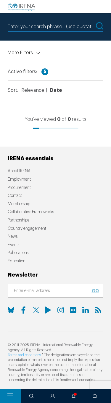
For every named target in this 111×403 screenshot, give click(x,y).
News (12, 237)
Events (13, 245)
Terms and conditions (24, 355)
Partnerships (18, 220)
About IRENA (19, 171)
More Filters (20, 52)
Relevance (32, 90)
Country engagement (27, 229)
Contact (15, 196)
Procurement (19, 188)
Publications (18, 253)
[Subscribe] (52, 291)
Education (16, 261)
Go (95, 291)
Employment (19, 179)
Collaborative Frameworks (31, 212)
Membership (19, 204)
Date (56, 90)
